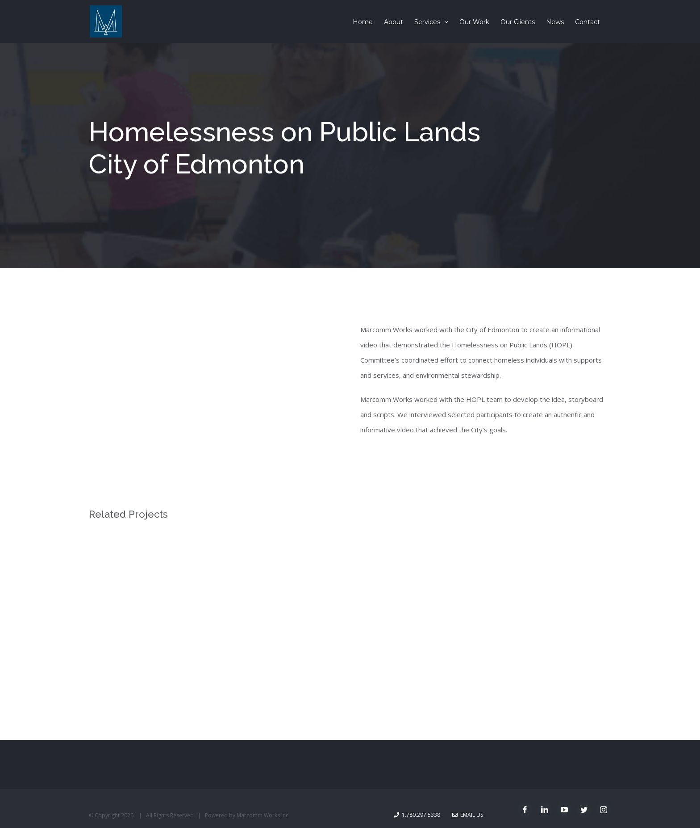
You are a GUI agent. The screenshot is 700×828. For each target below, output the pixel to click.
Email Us (467, 815)
